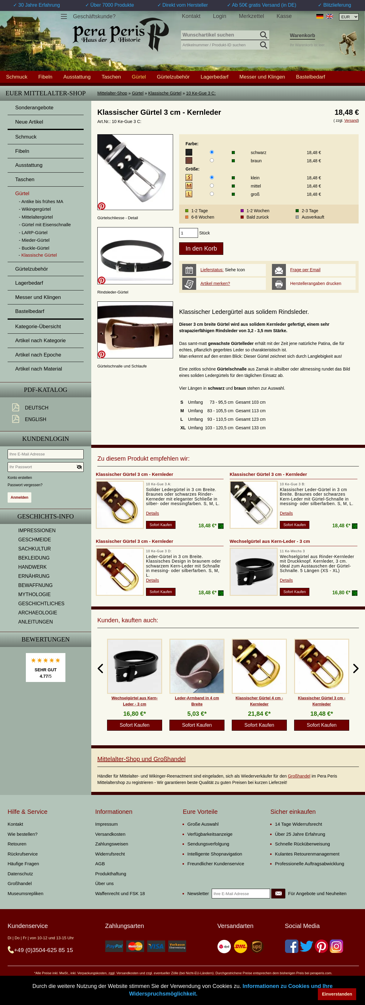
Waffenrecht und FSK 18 (120, 893)
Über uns (104, 883)
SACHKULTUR (34, 548)
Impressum (106, 824)
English (35, 419)
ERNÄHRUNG (34, 576)
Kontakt (191, 16)
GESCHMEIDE (34, 539)
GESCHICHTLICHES (41, 603)
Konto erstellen (20, 478)
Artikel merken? (215, 283)
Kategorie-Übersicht (38, 326)
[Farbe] (212, 152)
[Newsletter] (278, 893)
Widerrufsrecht (110, 853)
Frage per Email (305, 269)
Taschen (111, 76)
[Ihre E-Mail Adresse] (46, 454)
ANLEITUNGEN (35, 621)
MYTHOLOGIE (34, 594)
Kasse (284, 16)
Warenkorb (302, 35)
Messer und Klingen (262, 76)
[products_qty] (188, 233)
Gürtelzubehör (173, 76)
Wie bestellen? (22, 834)
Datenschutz (20, 873)
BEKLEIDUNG (34, 557)
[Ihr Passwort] (46, 467)
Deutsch (36, 407)
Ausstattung (77, 76)
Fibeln (45, 76)
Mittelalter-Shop (112, 93)
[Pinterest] (321, 946)
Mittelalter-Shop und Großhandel (141, 759)
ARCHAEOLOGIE (37, 612)
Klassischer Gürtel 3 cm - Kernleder (134, 474)
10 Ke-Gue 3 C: (201, 93)
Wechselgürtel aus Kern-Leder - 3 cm (270, 541)
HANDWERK (32, 567)
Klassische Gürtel (164, 93)
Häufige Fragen (23, 863)
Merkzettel (251, 16)
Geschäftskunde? (94, 16)
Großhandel (299, 776)
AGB (100, 863)
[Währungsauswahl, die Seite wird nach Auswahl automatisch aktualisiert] (349, 16)
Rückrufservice (23, 853)
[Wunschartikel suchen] (225, 35)
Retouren (17, 843)
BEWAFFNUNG (35, 585)
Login (219, 16)
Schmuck (16, 76)
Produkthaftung (110, 873)
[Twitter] (306, 946)
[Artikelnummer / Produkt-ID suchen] (225, 44)
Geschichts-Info (45, 516)
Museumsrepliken (25, 893)
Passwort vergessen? (25, 485)
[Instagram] (336, 946)
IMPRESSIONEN (37, 530)
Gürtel (138, 93)
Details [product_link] (152, 513)
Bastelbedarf (310, 76)
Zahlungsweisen (111, 843)
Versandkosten (110, 834)
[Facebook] (291, 946)
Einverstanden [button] (337, 994)
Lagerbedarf (214, 76)
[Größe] (212, 177)
